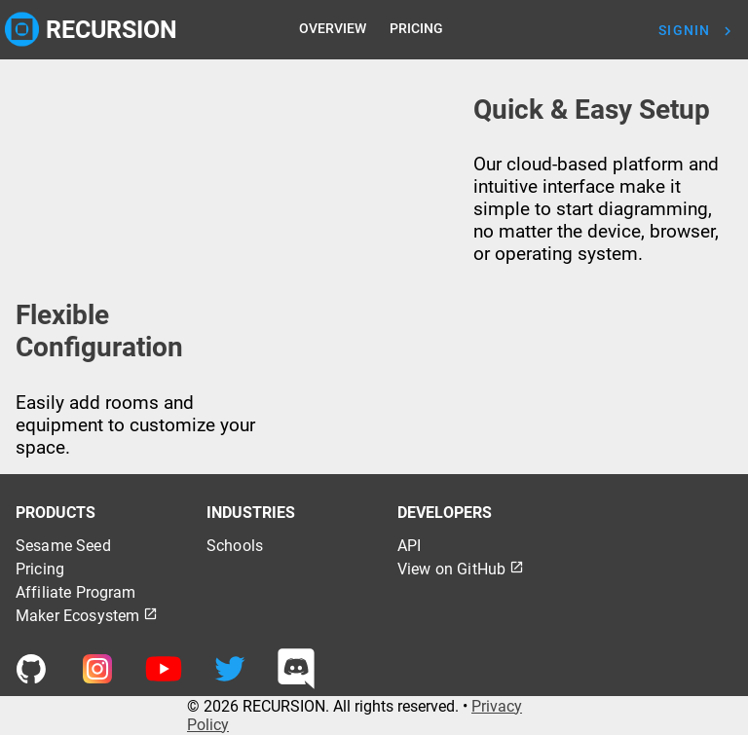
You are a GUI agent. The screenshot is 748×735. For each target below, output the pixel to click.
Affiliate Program (76, 592)
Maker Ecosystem (87, 615)
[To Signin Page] (701, 30)
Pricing (40, 569)
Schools (234, 545)
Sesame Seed (63, 545)
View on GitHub (460, 569)
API (409, 545)
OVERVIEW (332, 28)
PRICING (416, 28)
